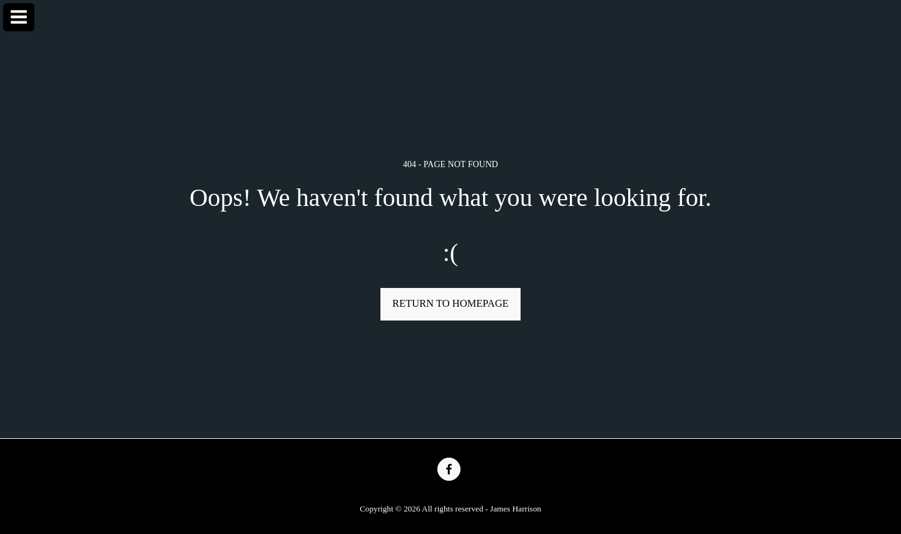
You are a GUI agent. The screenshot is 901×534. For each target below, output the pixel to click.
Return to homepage (450, 303)
